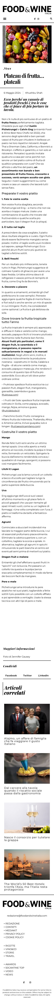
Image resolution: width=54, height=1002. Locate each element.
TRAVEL (9, 956)
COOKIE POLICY (14, 937)
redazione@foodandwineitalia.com (27, 915)
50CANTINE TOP (14, 967)
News (7, 68)
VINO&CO (10, 949)
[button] (4, 18)
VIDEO (9, 971)
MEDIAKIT (11, 930)
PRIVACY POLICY (15, 934)
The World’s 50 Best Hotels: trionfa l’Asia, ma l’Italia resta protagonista (25, 886)
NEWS (9, 974)
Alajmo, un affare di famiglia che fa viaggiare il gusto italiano (25, 741)
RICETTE (10, 945)
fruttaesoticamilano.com (26, 426)
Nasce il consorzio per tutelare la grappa (27, 839)
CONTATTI (11, 927)
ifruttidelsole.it (10, 410)
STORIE (9, 952)
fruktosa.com (10, 394)
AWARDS (10, 964)
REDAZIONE (12, 923)
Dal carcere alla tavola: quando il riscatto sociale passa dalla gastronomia (23, 790)
